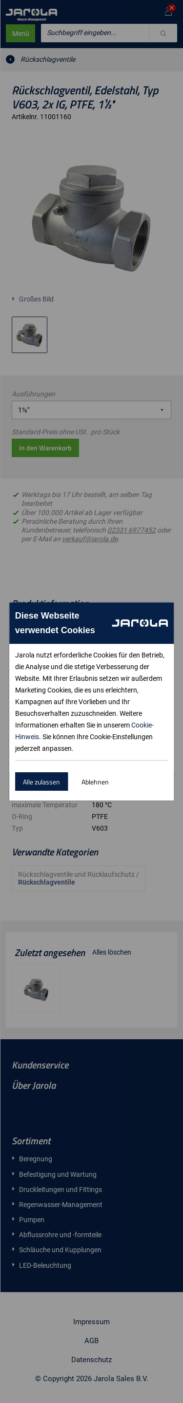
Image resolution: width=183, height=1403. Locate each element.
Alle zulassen (41, 782)
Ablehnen (95, 782)
